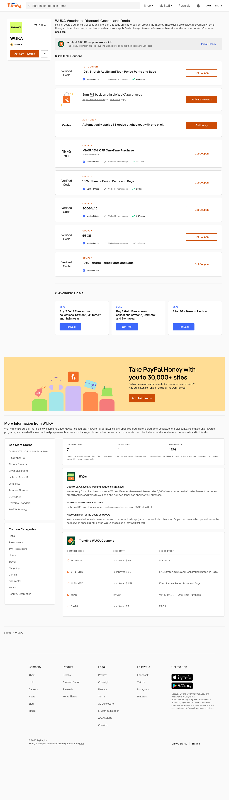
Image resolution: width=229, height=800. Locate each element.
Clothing (13, 574)
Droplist (67, 675)
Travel (12, 561)
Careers (33, 689)
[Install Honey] (208, 44)
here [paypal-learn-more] (81, 743)
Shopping (14, 568)
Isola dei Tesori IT (18, 477)
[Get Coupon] (201, 73)
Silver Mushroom (18, 470)
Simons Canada (18, 464)
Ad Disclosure (106, 703)
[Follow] (40, 25)
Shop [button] (149, 6)
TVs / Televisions (18, 548)
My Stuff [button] (166, 6)
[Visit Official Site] (44, 53)
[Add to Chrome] (142, 398)
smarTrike (14, 483)
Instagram (143, 689)
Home (7, 632)
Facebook (142, 675)
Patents (102, 689)
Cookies (102, 725)
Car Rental (15, 581)
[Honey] (14, 6)
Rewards (184, 6)
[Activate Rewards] (24, 53)
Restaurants (16, 542)
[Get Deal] (70, 326)
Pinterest (142, 696)
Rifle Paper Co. (17, 458)
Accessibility (105, 718)
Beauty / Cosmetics (20, 594)
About (32, 675)
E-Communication (108, 710)
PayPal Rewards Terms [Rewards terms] (93, 99)
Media (32, 710)
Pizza (12, 536)
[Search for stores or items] (83, 5)
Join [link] (208, 5)
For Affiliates (70, 696)
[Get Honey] (201, 125)
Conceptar (15, 496)
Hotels (12, 555)
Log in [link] (218, 5)
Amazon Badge (71, 682)
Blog (31, 703)
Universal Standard (19, 503)
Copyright (103, 682)
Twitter (141, 682)
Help (31, 682)
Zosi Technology (18, 509)
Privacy (102, 675)
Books (12, 587)
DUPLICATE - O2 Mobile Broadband (29, 451)
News (32, 696)
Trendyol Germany (19, 490)
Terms (101, 696)
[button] (186, 743)
